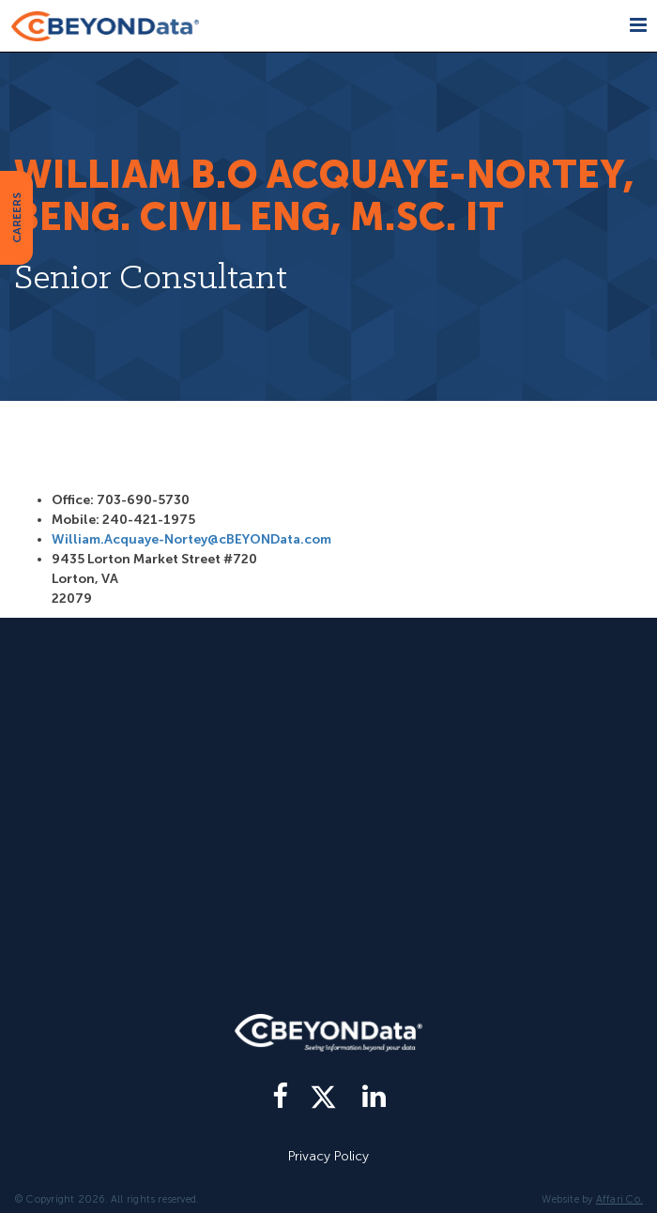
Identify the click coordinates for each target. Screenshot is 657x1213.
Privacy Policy (328, 1156)
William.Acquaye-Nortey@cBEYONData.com (191, 539)
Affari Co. (619, 1199)
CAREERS (16, 217)
